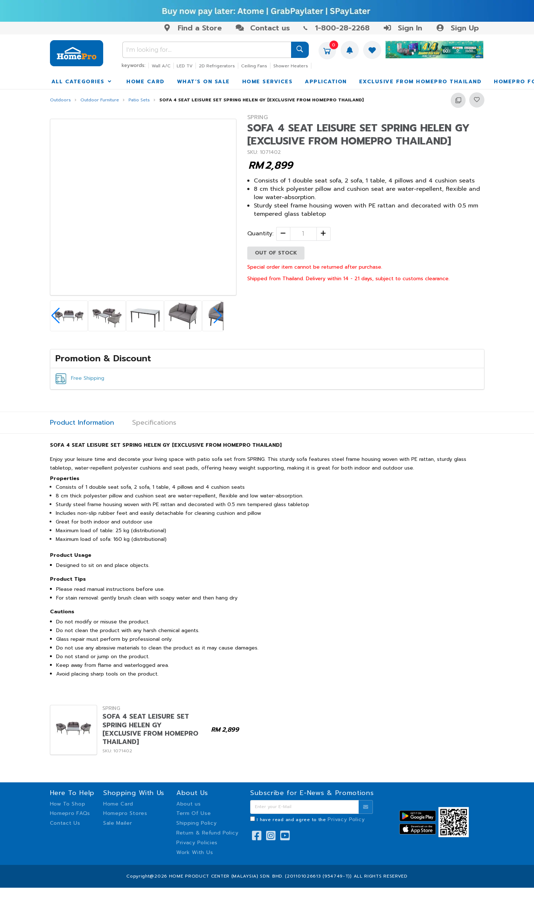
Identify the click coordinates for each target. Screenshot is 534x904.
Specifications (154, 423)
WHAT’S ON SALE (203, 81)
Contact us (262, 27)
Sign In (402, 27)
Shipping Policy (196, 823)
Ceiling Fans (254, 66)
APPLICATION (326, 81)
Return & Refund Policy (207, 833)
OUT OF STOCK (276, 253)
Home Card (118, 804)
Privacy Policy (346, 819)
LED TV (185, 66)
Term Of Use (193, 813)
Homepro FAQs (70, 813)
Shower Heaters (290, 66)
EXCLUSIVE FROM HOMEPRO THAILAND (420, 81)
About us (188, 804)
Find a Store (192, 27)
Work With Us (194, 852)
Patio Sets (139, 100)
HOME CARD (145, 81)
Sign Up (457, 27)
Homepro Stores (125, 813)
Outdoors (60, 100)
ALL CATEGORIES (82, 81)
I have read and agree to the (311, 819)
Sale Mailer (117, 823)
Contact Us (65, 823)
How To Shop (67, 804)
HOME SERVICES (267, 81)
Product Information (82, 423)
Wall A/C (161, 66)
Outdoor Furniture (99, 100)
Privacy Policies (197, 842)
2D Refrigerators (217, 66)
